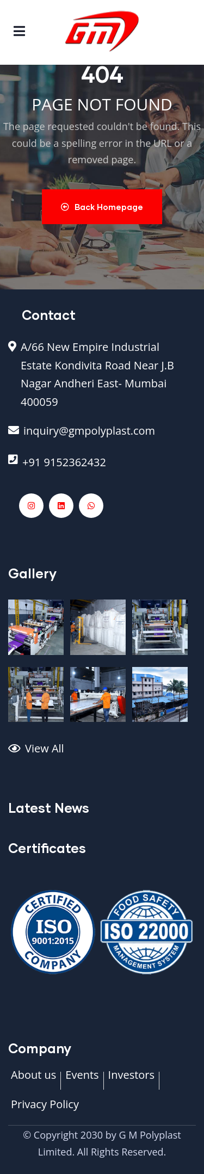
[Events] (82, 1080)
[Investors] (131, 1080)
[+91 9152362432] (102, 468)
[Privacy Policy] (45, 1109)
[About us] (33, 1080)
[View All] (102, 754)
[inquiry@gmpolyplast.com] (102, 436)
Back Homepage (102, 207)
